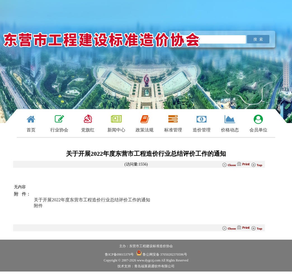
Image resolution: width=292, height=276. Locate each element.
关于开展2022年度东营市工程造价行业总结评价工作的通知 (92, 199)
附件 (38, 205)
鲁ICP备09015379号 (119, 254)
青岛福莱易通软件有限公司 (154, 266)
